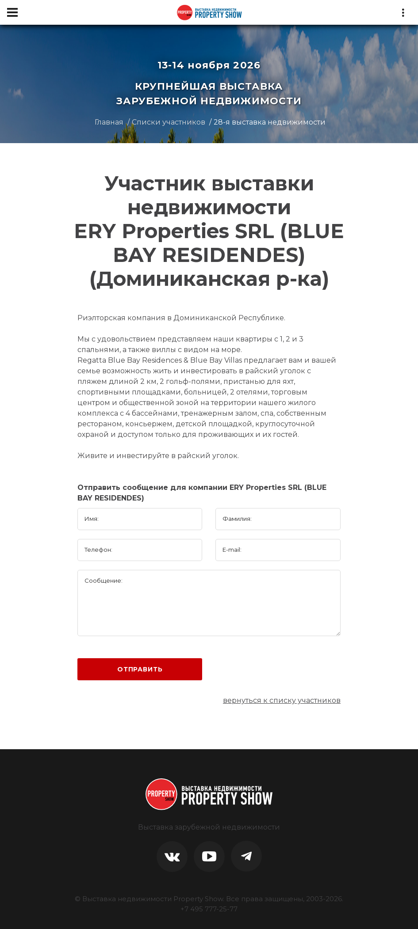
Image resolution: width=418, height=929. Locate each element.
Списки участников (168, 122)
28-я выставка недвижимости (270, 122)
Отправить (140, 669)
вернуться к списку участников (282, 700)
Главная (109, 122)
